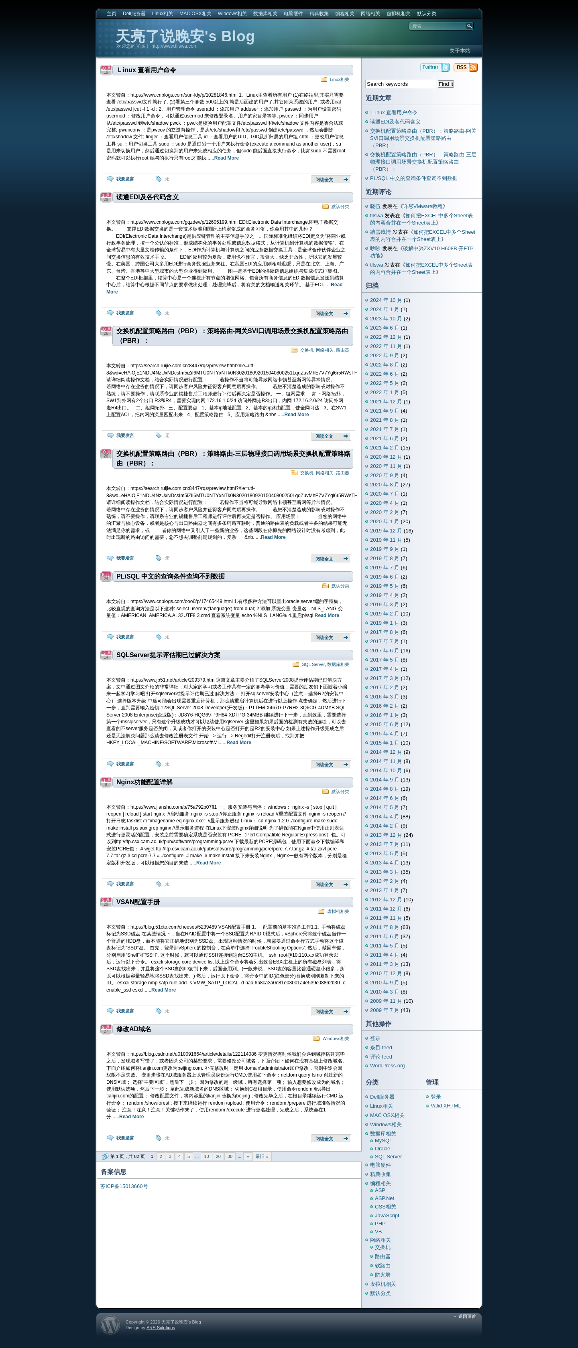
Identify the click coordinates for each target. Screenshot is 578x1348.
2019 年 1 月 (384, 623)
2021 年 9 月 (384, 411)
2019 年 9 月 (384, 549)
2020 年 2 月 (384, 512)
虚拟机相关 (399, 13)
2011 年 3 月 (384, 964)
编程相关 (344, 13)
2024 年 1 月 (384, 309)
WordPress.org (387, 1066)
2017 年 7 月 (384, 641)
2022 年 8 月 (384, 365)
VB (378, 1232)
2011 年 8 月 (384, 927)
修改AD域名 (133, 1029)
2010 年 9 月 (384, 983)
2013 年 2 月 (384, 881)
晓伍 (375, 206)
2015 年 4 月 (384, 734)
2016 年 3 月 (384, 697)
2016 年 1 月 (384, 715)
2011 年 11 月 (386, 918)
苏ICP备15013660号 (124, 1186)
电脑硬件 (293, 13)
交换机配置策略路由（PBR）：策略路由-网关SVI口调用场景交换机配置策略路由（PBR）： (232, 336)
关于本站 (460, 51)
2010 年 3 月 (384, 992)
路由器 (342, 350)
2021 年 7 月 (384, 429)
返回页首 (467, 1316)
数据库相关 (265, 13)
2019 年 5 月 (384, 586)
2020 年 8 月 (384, 485)
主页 (111, 13)
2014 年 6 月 (384, 798)
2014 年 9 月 (384, 780)
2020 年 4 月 (384, 503)
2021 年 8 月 (384, 420)
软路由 (383, 1266)
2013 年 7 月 (384, 844)
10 (206, 1156)
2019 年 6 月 (384, 577)
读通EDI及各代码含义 (147, 197)
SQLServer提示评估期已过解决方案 (168, 655)
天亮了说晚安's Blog (185, 36)
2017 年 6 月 (384, 651)
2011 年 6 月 (384, 936)
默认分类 (426, 13)
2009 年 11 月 (386, 1001)
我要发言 (125, 178)
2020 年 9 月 (384, 475)
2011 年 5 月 (384, 946)
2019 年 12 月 (386, 531)
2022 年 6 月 (384, 374)
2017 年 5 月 (384, 660)
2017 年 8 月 (384, 632)
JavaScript (387, 1215)
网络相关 (370, 13)
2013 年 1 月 (384, 890)
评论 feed (381, 1057)
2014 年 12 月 (386, 752)
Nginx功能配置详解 (144, 782)
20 (218, 1156)
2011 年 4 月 (384, 955)
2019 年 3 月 (384, 604)
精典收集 (319, 13)
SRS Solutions (161, 1327)
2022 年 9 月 (384, 355)
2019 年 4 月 (384, 595)
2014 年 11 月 (386, 761)
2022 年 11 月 (386, 346)
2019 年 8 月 (384, 558)
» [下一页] (247, 1156)
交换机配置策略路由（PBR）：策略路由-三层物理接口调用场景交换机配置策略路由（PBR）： (233, 458)
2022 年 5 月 (384, 383)
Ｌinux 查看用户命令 (146, 70)
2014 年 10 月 (386, 770)
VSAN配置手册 (138, 902)
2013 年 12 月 (386, 835)
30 (230, 1156)
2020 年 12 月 (386, 457)
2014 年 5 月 (384, 807)
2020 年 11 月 (386, 466)
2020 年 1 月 (384, 521)
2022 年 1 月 (384, 392)
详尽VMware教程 (423, 206)
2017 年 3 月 (384, 678)
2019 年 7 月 (384, 568)
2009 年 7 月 (384, 1010)
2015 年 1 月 (384, 743)
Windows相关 (232, 13)
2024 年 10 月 (386, 300)
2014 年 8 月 (384, 789)
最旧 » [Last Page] (262, 1156)
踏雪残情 (380, 232)
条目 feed (381, 1047)
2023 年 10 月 (386, 319)
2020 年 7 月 (384, 494)
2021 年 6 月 (384, 438)
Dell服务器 (134, 13)
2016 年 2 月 (384, 706)
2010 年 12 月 (386, 973)
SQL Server (313, 664)
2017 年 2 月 (384, 687)
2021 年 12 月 (386, 402)
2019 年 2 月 (384, 614)
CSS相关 (385, 1207)
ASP (380, 1190)
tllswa (376, 216)
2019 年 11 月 (386, 540)
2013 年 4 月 (384, 863)
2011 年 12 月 (386, 909)
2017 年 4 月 (384, 669)
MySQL (383, 1141)
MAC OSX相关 (195, 13)
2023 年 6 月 (384, 328)
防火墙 (383, 1275)
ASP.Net (384, 1198)
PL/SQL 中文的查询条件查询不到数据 (170, 576)
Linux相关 (162, 13)
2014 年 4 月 (384, 817)
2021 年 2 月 (384, 448)
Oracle (382, 1149)
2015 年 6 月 (384, 724)
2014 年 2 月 (384, 826)
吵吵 (375, 248)
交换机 (306, 350)
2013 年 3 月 (384, 872)
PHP (380, 1223)
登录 (375, 1038)
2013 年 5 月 (384, 853)
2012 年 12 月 (386, 900)
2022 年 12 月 (386, 337)
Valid (446, 1106)
